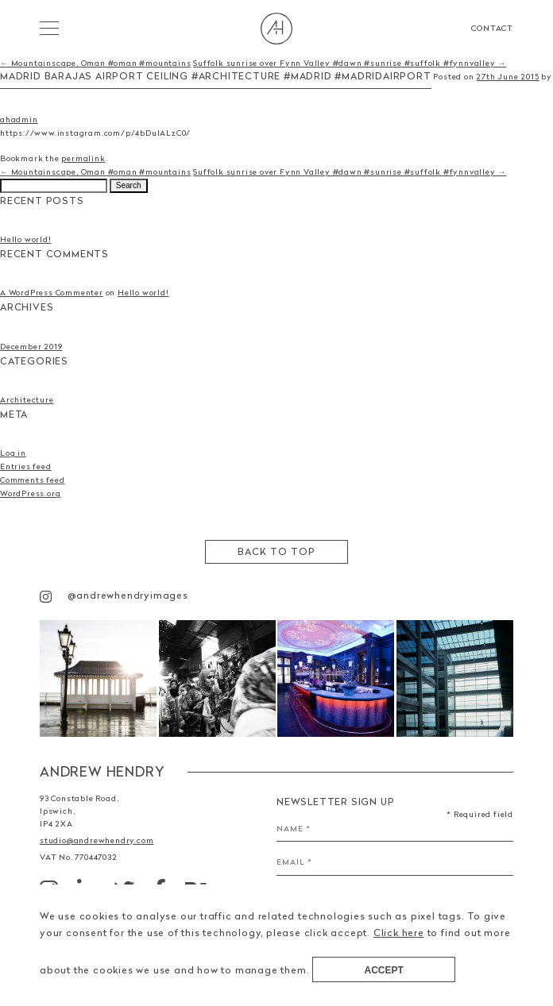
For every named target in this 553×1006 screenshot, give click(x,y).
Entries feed (26, 466)
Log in (13, 452)
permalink (83, 158)
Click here (398, 932)
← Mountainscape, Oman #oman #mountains (95, 62)
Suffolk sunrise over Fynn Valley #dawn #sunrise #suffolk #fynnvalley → (349, 62)
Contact (492, 27)
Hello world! (26, 239)
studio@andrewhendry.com (96, 840)
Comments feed (32, 479)
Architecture (27, 399)
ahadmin (19, 119)
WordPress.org (30, 493)
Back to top (276, 551)
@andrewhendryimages (114, 595)
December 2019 (31, 346)
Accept (384, 970)
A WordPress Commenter (51, 292)
